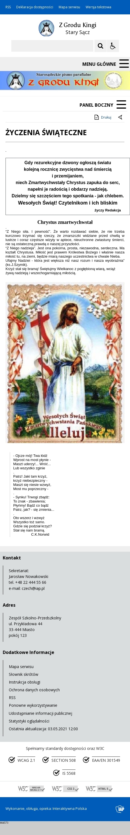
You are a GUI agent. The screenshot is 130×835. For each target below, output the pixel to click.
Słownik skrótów (23, 674)
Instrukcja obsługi (24, 682)
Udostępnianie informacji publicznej (40, 713)
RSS (8, 7)
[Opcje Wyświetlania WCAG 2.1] (113, 46)
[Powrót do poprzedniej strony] (120, 117)
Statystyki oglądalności (29, 721)
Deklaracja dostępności (34, 7)
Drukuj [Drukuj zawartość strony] (102, 117)
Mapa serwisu (69, 7)
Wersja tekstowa (98, 7)
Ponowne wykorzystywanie (33, 705)
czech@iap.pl (33, 588)
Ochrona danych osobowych (34, 689)
